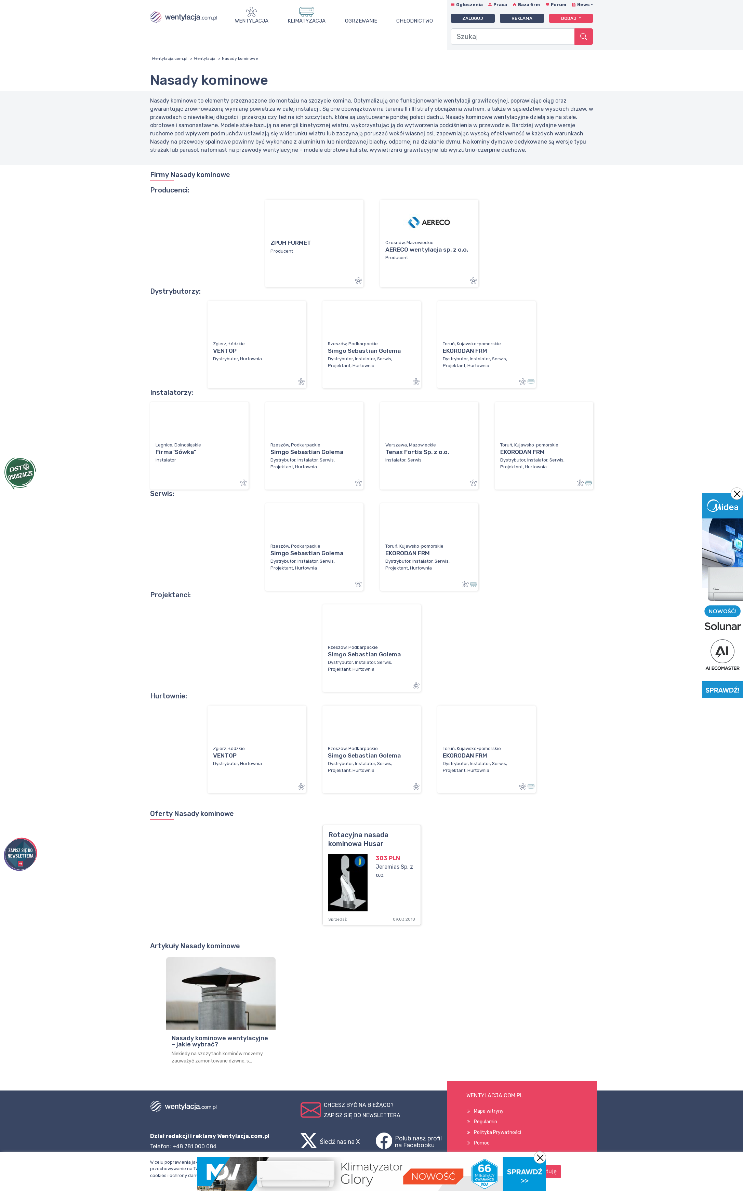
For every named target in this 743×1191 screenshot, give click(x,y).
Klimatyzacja (307, 21)
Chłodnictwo (414, 21)
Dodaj (569, 18)
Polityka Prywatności (497, 1132)
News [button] (583, 4)
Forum (558, 4)
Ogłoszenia (469, 4)
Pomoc (482, 1143)
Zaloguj (472, 18)
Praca (500, 4)
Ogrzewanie (361, 21)
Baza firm (529, 4)
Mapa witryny (489, 1111)
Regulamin (485, 1122)
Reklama (522, 18)
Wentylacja (251, 21)
